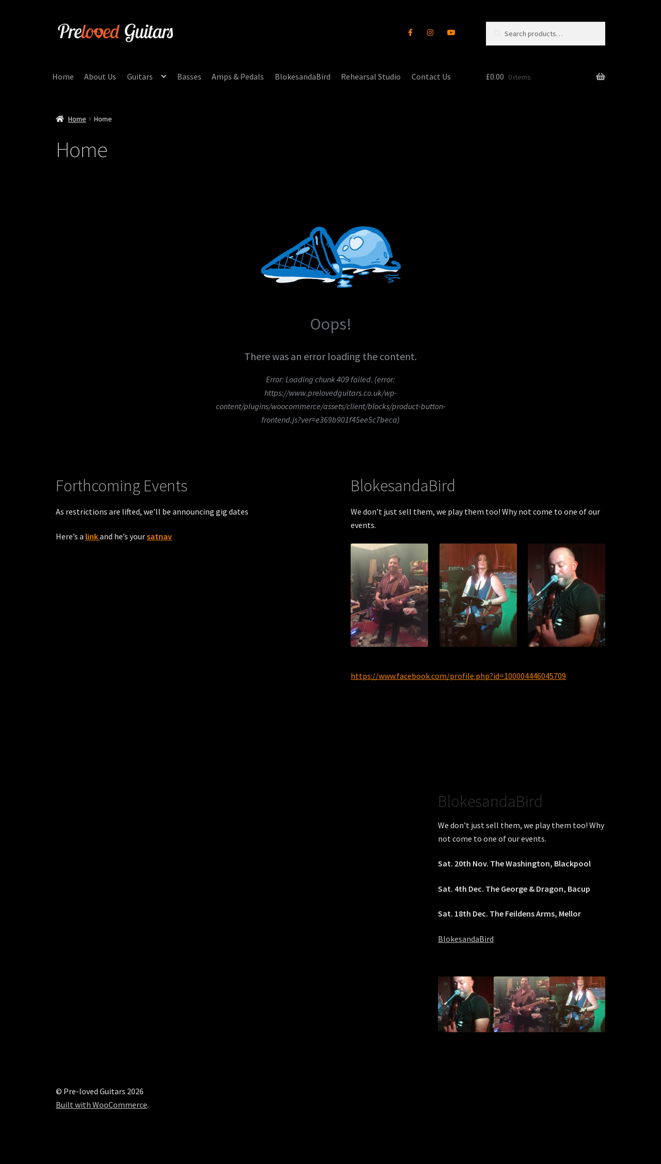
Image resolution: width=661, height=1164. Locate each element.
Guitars (140, 76)
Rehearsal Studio (371, 76)
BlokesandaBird (302, 76)
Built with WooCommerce (101, 1104)
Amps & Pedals (238, 76)
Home (63, 76)
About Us (100, 76)
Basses (189, 76)
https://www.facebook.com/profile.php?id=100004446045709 (458, 676)
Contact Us (431, 76)
